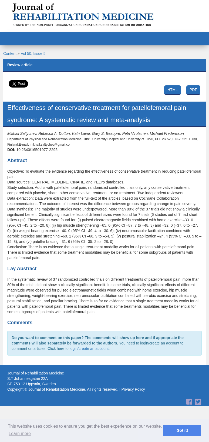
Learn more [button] (20, 433)
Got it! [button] (182, 430)
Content (9, 53)
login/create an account (89, 348)
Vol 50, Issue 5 (33, 53)
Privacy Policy (133, 389)
